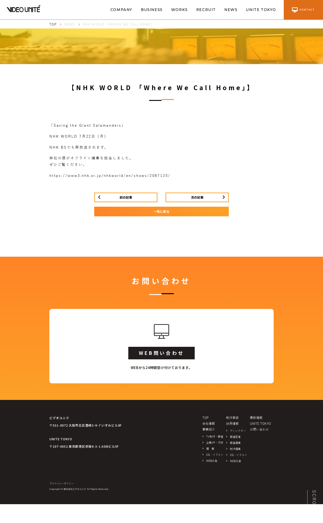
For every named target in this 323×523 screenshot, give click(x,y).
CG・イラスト (214, 454)
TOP (53, 24)
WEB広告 (211, 460)
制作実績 (232, 418)
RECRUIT (206, 10)
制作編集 (235, 449)
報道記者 (235, 436)
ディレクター (238, 430)
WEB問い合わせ (161, 352)
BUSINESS (152, 10)
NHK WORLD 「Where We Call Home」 (118, 24)
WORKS (179, 10)
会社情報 (208, 423)
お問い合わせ (259, 429)
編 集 (210, 448)
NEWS (230, 10)
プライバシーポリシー (61, 483)
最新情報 (256, 418)
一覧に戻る (161, 211)
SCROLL (314, 501)
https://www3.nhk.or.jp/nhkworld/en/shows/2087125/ (109, 176)
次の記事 (197, 197)
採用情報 (232, 423)
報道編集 (235, 443)
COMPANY (121, 10)
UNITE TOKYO (261, 10)
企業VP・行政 (214, 442)
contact (303, 9)
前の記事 (126, 197)
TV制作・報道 (214, 436)
